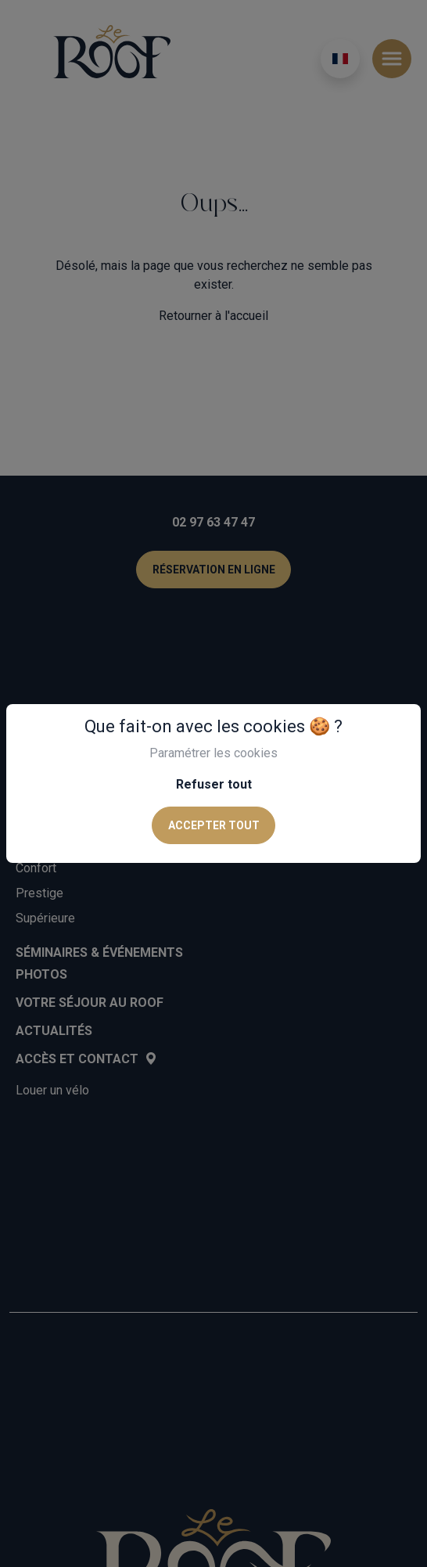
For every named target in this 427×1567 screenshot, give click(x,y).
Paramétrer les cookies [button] (213, 753)
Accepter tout (214, 825)
